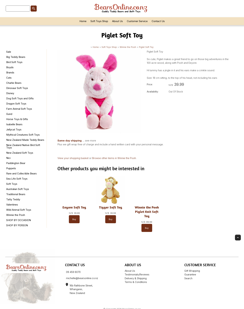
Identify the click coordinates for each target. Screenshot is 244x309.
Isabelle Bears (14, 124)
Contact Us (158, 21)
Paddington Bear (15, 163)
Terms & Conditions (136, 282)
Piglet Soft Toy (146, 47)
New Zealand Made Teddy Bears (25, 139)
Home (82, 21)
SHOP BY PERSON (17, 225)
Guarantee (190, 274)
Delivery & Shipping (136, 278)
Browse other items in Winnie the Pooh (114, 158)
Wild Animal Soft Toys (18, 209)
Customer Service (137, 21)
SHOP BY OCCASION (18, 220)
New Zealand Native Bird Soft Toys (23, 146)
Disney (10, 93)
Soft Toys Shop (99, 21)
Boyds (10, 67)
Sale (8, 51)
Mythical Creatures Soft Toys (23, 134)
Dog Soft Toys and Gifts (20, 98)
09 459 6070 (73, 272)
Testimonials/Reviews (137, 274)
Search (188, 278)
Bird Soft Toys (14, 62)
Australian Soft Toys (17, 189)
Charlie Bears (13, 82)
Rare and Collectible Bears (21, 173)
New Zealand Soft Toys (19, 152)
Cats (9, 77)
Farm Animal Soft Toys (19, 108)
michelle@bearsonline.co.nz (82, 278)
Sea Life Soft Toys (16, 178)
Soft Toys (11, 183)
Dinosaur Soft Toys (17, 88)
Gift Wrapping (192, 270)
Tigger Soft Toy (110, 207)
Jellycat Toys (13, 129)
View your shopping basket (72, 158)
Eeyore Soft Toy (74, 207)
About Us (117, 21)
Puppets (11, 168)
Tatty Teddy (13, 199)
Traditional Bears (15, 194)
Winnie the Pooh (128, 47)
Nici (8, 158)
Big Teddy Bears (15, 57)
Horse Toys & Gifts (17, 119)
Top (238, 237)
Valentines (12, 204)
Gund (9, 114)
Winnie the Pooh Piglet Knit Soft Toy (147, 211)
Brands (10, 72)
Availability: (153, 91)
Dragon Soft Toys (16, 103)
